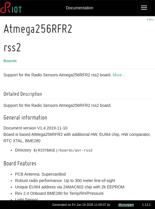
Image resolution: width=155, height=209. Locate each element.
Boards (11, 61)
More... (119, 75)
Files (150, 19)
